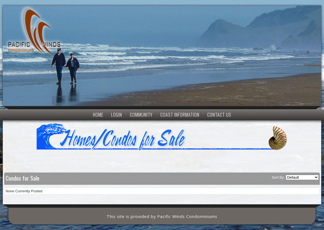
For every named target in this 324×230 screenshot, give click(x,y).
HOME (98, 114)
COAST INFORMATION (179, 114)
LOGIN (116, 114)
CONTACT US (219, 114)
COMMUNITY (141, 114)
